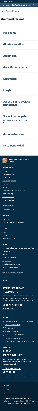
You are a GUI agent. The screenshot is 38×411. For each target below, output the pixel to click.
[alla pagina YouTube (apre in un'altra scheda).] (7, 351)
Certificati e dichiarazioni (10, 267)
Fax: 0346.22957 (9, 328)
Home (3, 11)
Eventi (4, 277)
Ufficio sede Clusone (9, 209)
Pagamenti (6, 251)
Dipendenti (10, 78)
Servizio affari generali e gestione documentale (18, 248)
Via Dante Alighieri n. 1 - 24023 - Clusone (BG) (19, 321)
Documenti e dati (13, 145)
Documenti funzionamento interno (14, 222)
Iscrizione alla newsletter (11, 370)
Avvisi (4, 232)
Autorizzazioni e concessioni (11, 264)
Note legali (6, 386)
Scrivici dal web (12, 355)
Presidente (10, 33)
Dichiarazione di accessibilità (12, 306)
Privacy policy (6, 390)
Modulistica (6, 219)
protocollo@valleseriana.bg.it (13, 338)
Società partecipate (15, 116)
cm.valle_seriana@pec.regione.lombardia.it (18, 341)
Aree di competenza (15, 67)
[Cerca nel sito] (34, 5)
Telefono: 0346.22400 (11, 325)
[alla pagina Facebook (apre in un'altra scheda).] (3, 351)
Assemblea (10, 56)
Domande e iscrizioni (9, 257)
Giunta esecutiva (13, 44)
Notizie (4, 235)
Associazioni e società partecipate (16, 103)
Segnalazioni (6, 261)
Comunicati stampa (8, 238)
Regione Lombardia (8, 2)
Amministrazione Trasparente (13, 290)
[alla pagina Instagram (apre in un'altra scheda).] (10, 351)
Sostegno (5, 254)
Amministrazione (13, 134)
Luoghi (7, 90)
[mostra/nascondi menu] (3, 5)
